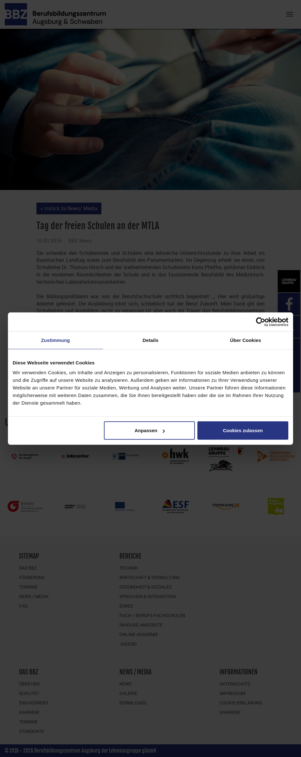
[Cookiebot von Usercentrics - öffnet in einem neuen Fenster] (260, 321)
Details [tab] (150, 340)
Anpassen (150, 430)
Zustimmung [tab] (55, 340)
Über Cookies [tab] (245, 340)
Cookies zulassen (243, 430)
